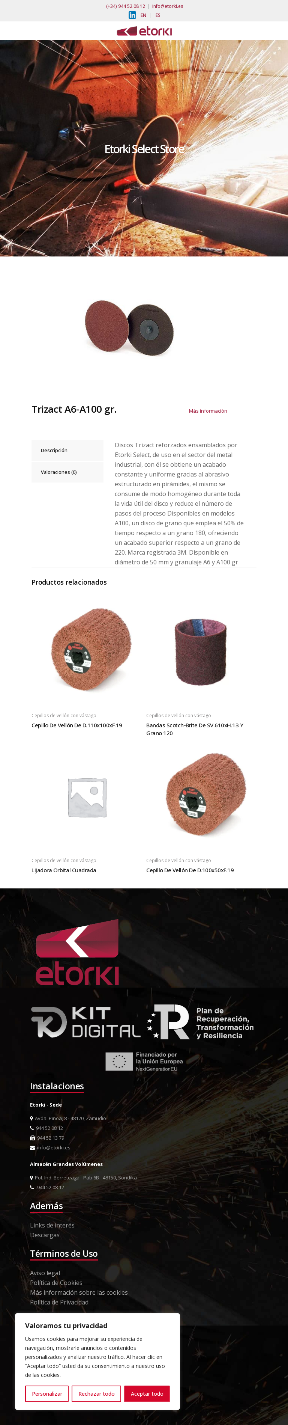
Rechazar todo (96, 1393)
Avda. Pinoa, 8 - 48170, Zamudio (68, 1118)
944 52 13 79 (47, 1137)
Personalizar (47, 1393)
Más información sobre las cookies (79, 1292)
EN (143, 15)
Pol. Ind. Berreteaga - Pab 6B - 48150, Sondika (83, 1177)
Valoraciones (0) (59, 472)
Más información (208, 410)
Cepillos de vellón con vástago (64, 715)
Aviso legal (45, 1273)
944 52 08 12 (46, 1128)
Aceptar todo (147, 1393)
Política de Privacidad (59, 1302)
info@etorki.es (167, 6)
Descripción (54, 450)
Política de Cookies (56, 1283)
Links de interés (52, 1225)
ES (158, 15)
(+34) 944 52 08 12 (125, 6)
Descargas (45, 1235)
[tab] (68, 450)
